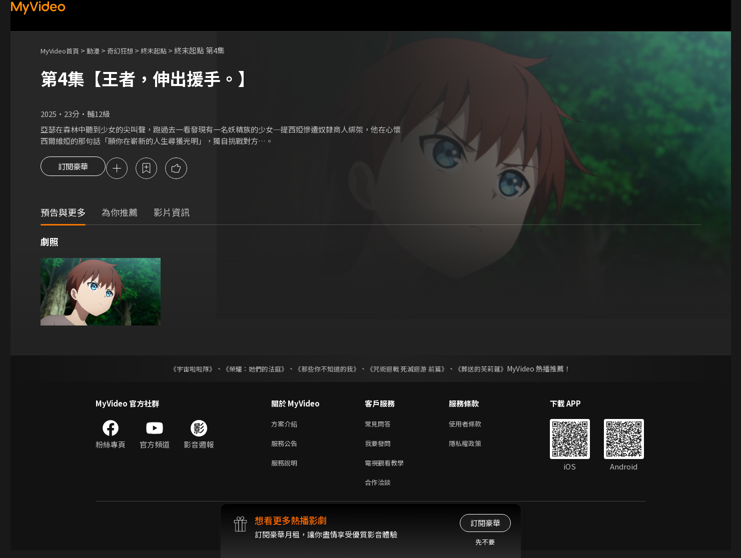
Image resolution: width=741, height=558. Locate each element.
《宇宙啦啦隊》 (183, 370)
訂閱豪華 (73, 169)
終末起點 (169, 50)
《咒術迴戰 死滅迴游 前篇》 (412, 370)
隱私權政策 (473, 447)
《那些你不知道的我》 (327, 370)
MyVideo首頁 (63, 50)
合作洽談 (380, 489)
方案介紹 (286, 425)
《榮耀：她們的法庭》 (250, 370)
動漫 (101, 50)
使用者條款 (473, 425)
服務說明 (286, 467)
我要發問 (380, 447)
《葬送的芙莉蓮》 (491, 370)
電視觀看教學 (387, 467)
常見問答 (380, 425)
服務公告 (286, 447)
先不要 (485, 541)
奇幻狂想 (131, 50)
